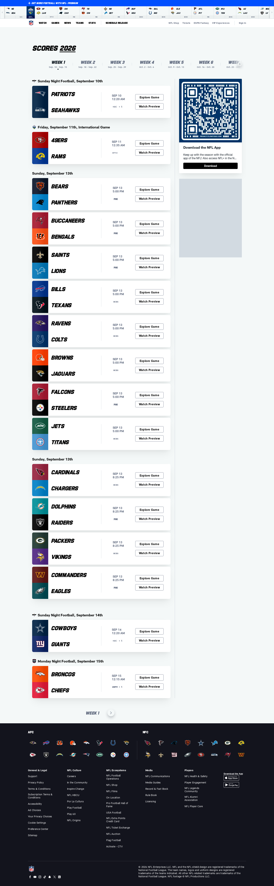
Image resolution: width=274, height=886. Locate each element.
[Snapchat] (50, 877)
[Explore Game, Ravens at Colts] (149, 326)
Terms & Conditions (39, 788)
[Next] (272, 12)
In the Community (77, 782)
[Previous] (2, 12)
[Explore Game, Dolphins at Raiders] (149, 510)
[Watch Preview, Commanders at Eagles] (149, 587)
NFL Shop (111, 784)
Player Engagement (195, 782)
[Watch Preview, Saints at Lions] (149, 267)
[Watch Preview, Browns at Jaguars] (149, 370)
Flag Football (113, 840)
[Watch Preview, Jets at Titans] (149, 438)
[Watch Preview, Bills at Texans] (149, 301)
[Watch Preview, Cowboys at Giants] (149, 640)
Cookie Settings (37, 822)
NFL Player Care (194, 806)
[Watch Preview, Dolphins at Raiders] (149, 519)
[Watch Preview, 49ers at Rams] (149, 152)
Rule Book (151, 795)
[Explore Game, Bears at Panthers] (149, 189)
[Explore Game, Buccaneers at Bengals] (149, 224)
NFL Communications (157, 776)
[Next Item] (240, 64)
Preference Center (38, 828)
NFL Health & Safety (196, 776)
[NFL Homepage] (31, 23)
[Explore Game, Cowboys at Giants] (149, 631)
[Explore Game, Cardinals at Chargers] (149, 475)
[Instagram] (40, 877)
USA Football (113, 812)
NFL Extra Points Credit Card (115, 820)
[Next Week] (110, 712)
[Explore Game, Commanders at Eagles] (149, 578)
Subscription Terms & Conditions (40, 796)
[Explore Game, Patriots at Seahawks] (149, 97)
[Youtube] (35, 877)
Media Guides (153, 782)
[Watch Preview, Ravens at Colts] (149, 336)
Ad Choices (34, 810)
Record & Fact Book (156, 788)
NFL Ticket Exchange (118, 827)
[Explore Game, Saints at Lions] (149, 258)
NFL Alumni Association (191, 798)
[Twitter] (54, 877)
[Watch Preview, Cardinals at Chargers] (149, 484)
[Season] (71, 48)
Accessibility (35, 803)
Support (32, 776)
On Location (113, 797)
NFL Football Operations (113, 777)
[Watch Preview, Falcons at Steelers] (149, 404)
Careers (71, 776)
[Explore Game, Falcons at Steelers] (149, 395)
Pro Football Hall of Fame (117, 805)
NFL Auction (113, 833)
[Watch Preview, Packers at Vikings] (149, 553)
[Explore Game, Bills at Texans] (149, 292)
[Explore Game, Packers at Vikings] (149, 544)
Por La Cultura (75, 801)
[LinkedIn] (59, 877)
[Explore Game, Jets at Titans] (149, 429)
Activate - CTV (114, 846)
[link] (210, 166)
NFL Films (112, 791)
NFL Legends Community (192, 790)
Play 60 (71, 813)
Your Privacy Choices (40, 816)
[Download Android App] (231, 785)
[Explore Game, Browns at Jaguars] (149, 361)
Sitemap (32, 835)
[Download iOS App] (231, 778)
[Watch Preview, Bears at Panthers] (149, 199)
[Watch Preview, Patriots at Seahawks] (149, 106)
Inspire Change (75, 788)
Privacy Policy (36, 782)
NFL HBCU (73, 795)
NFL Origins (74, 820)
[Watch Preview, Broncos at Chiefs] (149, 686)
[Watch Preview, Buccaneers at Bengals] (149, 233)
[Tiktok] (45, 877)
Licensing (150, 801)
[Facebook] (30, 877)
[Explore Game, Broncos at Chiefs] (149, 677)
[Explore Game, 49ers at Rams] (149, 143)
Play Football (74, 807)
